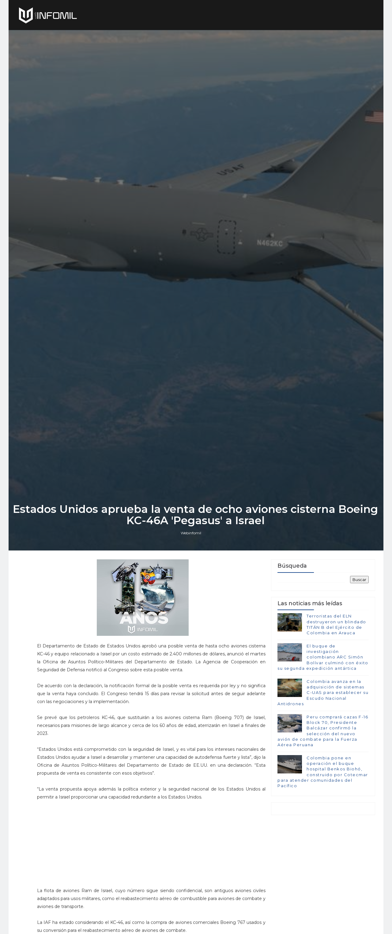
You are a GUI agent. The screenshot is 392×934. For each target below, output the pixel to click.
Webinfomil (191, 571)
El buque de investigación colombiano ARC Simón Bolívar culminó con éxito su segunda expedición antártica (322, 696)
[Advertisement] (148, 883)
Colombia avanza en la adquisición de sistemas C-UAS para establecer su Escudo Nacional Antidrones (322, 732)
